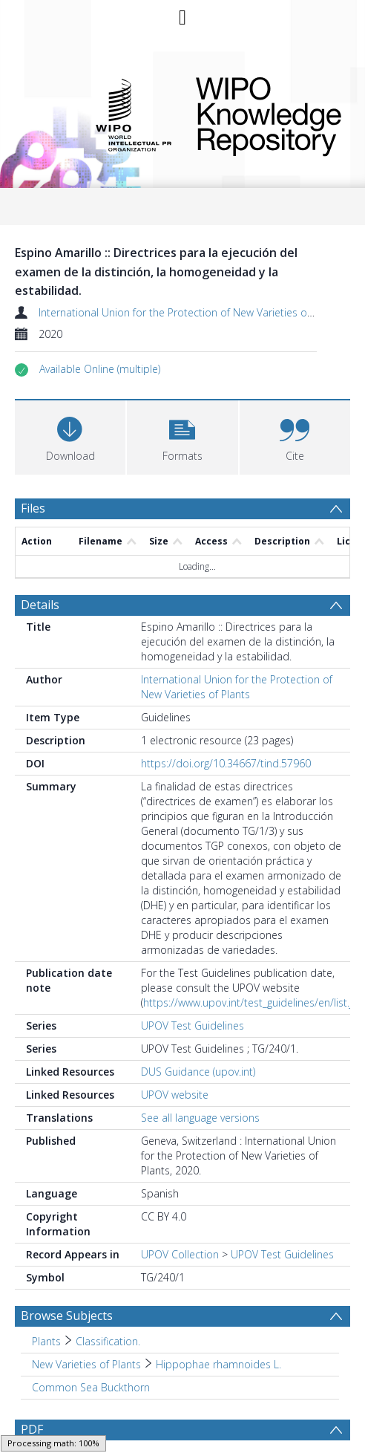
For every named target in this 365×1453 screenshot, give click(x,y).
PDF (32, 1379)
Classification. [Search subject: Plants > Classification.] (108, 1291)
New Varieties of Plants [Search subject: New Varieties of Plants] (86, 1314)
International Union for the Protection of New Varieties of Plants (190, 312)
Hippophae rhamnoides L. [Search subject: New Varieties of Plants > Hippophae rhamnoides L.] (218, 1314)
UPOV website (174, 1044)
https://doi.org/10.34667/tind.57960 (226, 713)
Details (40, 554)
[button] (99, 369)
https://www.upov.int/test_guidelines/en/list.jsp (253, 952)
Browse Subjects (67, 1265)
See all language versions (200, 1067)
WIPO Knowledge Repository (263, 113)
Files (33, 508)
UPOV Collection (180, 1204)
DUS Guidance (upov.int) (198, 1021)
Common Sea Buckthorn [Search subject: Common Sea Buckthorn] (91, 1337)
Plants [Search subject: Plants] (46, 1291)
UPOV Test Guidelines (192, 975)
